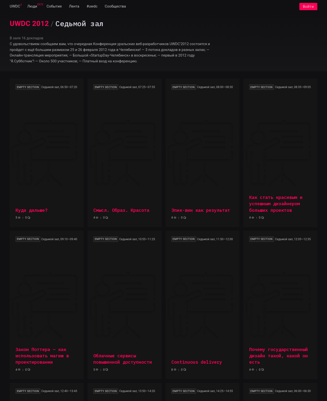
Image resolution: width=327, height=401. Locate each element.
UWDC (15, 7)
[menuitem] (15, 7)
